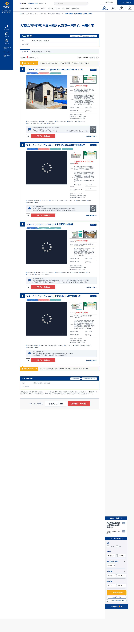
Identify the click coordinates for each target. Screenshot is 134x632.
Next (65, 107)
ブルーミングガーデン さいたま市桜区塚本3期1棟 (49, 224)
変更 (124, 523)
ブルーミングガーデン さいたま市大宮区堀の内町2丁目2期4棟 (55, 145)
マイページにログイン (125, 2)
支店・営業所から (7, 55)
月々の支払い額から (7, 48)
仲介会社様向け (109, 2)
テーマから (6, 52)
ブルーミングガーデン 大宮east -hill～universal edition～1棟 (54, 69)
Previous (63, 107)
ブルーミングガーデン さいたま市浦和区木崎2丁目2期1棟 (53, 296)
